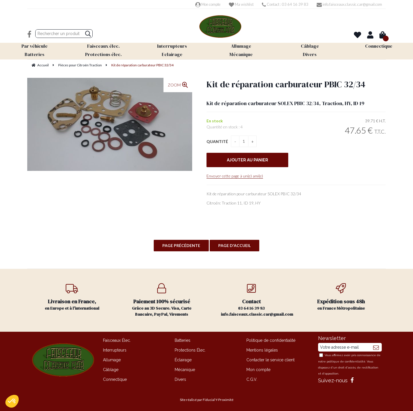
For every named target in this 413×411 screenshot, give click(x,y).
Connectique (115, 379)
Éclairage (183, 360)
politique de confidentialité (346, 361)
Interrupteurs (114, 350)
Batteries (182, 340)
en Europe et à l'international (72, 297)
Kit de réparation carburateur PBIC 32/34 (285, 84)
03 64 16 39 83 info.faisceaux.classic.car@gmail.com (257, 300)
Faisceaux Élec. (117, 340)
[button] (12, 401)
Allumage (112, 360)
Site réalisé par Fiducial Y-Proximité (206, 400)
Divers (180, 379)
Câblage (110, 369)
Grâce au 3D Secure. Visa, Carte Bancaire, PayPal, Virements (161, 300)
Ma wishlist (241, 4)
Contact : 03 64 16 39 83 (285, 4)
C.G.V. (251, 379)
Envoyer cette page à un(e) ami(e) (234, 175)
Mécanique (185, 369)
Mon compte (208, 4)
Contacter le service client (270, 360)
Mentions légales (262, 350)
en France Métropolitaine (341, 297)
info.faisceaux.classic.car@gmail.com (349, 4)
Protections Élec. (190, 350)
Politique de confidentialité (270, 340)
